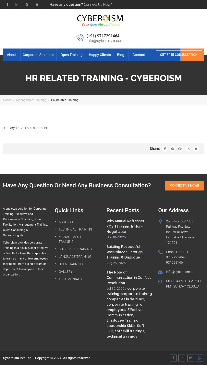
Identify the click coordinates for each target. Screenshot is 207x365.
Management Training (31, 100)
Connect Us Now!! (184, 185)
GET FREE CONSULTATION (179, 55)
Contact (138, 55)
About (11, 55)
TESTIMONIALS (70, 279)
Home (7, 100)
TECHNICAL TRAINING (75, 229)
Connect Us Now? (98, 4)
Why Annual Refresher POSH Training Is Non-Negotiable (125, 226)
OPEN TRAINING (71, 264)
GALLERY (65, 272)
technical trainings (121, 336)
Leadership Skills (121, 326)
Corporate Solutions (38, 55)
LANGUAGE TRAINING (75, 257)
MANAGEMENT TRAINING (70, 239)
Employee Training (122, 320)
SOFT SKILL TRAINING (75, 249)
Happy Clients (100, 55)
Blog (120, 55)
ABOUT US (66, 222)
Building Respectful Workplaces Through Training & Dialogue (124, 252)
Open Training (72, 55)
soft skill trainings (129, 331)
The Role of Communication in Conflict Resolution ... (128, 277)
